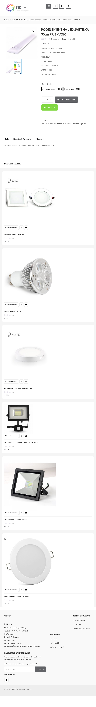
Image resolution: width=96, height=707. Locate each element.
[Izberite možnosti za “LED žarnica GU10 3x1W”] (11, 307)
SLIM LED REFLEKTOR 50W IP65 (16, 526)
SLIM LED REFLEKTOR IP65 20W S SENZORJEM (21, 447)
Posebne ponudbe (79, 629)
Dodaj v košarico (68, 99)
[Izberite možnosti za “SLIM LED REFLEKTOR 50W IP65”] (11, 519)
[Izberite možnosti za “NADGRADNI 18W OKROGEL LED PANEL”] (11, 385)
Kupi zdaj (51, 107)
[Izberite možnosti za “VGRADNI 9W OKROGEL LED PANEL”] (11, 597)
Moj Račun (53, 647)
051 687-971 (23, 639)
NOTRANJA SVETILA (19, 20)
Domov (6, 20)
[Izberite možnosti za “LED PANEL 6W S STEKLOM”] (11, 228)
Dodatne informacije (22, 139)
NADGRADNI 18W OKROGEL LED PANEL (19, 392)
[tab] (7, 139)
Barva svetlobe (47, 84)
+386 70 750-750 (10, 639)
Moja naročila (54, 651)
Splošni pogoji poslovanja (81, 637)
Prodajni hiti (77, 633)
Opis (7, 139)
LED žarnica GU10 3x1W (13, 313)
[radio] (52, 89)
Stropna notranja (35, 20)
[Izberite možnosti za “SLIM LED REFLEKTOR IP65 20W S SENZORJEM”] (11, 441)
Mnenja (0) (40, 139)
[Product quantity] (47, 99)
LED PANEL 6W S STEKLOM (14, 235)
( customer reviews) (58, 39)
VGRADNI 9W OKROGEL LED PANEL (17, 604)
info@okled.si (9, 642)
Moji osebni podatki (57, 656)
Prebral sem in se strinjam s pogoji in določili (21, 672)
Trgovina (83, 124)
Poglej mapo (15, 645)
